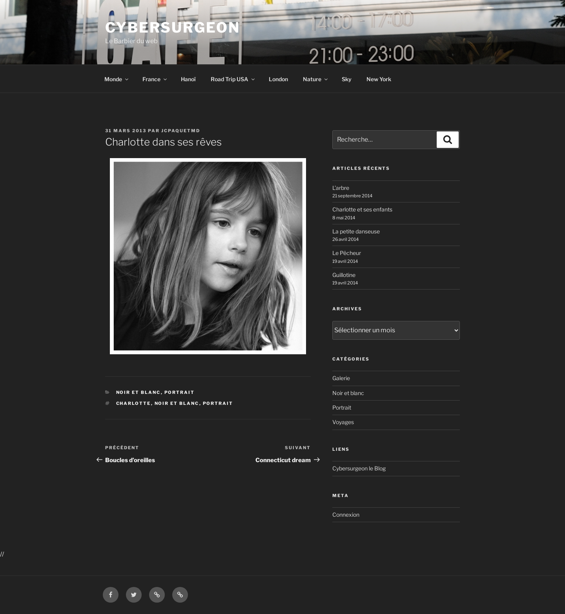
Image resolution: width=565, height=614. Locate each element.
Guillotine (343, 274)
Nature (316, 79)
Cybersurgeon (172, 27)
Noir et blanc (138, 392)
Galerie (341, 378)
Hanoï (188, 79)
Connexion (345, 514)
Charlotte (133, 403)
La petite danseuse (356, 231)
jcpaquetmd (180, 130)
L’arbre (340, 187)
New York (378, 79)
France (155, 79)
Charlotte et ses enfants (362, 209)
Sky (347, 79)
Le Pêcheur (346, 253)
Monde (116, 79)
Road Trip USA (233, 79)
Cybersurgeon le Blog (359, 468)
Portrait (179, 392)
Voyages (343, 422)
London (278, 79)
